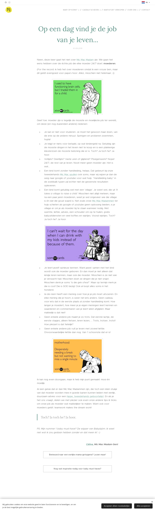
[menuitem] (71, 10)
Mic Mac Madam (85, 59)
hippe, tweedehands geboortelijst (85, 396)
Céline (89, 444)
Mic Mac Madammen (103, 200)
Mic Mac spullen (68, 174)
